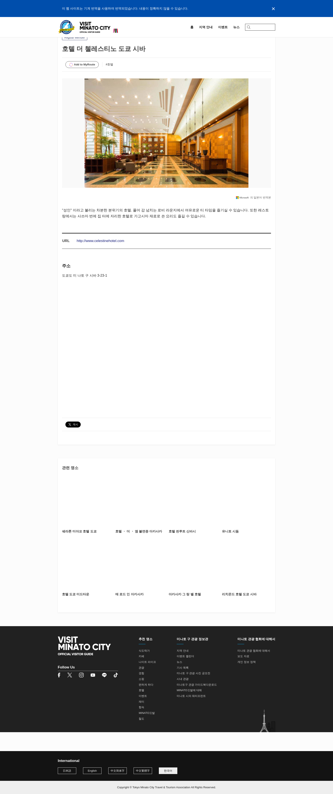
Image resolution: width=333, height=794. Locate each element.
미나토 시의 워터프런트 (191, 714)
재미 (141, 720)
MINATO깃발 (147, 731)
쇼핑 (141, 697)
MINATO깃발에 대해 (189, 709)
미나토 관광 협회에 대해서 (253, 669)
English (92, 770)
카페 (141, 675)
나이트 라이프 (147, 680)
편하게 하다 (146, 703)
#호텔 (109, 83)
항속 (141, 726)
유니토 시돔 (230, 550)
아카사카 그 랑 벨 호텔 (185, 613)
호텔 (141, 709)
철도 (141, 737)
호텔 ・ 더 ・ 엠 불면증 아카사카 (138, 550)
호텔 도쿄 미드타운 (75, 613)
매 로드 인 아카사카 (129, 613)
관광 (141, 686)
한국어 (168, 770)
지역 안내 (72, 39)
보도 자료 (243, 675)
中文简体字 (117, 770)
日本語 (67, 770)
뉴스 (179, 680)
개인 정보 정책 (246, 680)
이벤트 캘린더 (185, 675)
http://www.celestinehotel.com (100, 260)
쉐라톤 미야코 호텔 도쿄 (79, 550)
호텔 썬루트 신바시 (182, 550)
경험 (141, 692)
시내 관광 (183, 697)
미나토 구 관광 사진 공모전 (193, 692)
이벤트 (143, 714)
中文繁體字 (143, 770)
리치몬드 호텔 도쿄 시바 (239, 613)
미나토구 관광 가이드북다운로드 (197, 703)
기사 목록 (183, 686)
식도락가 (144, 669)
